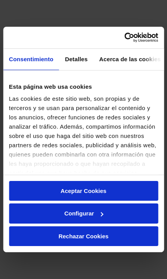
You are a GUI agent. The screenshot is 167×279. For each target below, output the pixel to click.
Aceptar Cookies (83, 190)
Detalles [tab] (76, 58)
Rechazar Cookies (83, 236)
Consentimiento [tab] (31, 58)
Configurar (83, 213)
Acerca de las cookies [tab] (130, 58)
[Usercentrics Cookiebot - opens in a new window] (124, 38)
